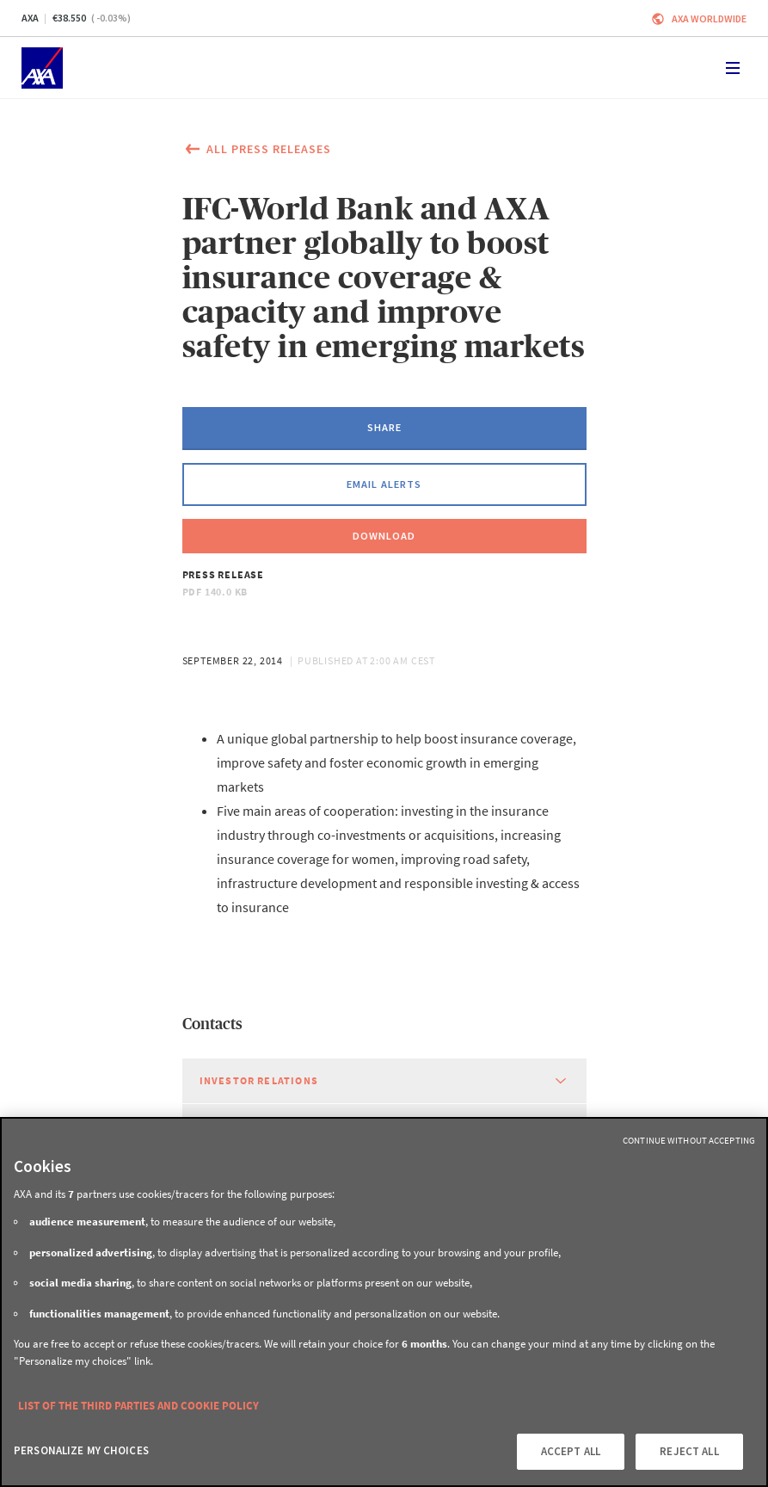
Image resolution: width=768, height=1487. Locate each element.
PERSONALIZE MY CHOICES (81, 1450)
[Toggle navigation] (732, 68)
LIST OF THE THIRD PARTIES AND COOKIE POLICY (138, 1405)
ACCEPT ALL (570, 1451)
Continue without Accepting (689, 1140)
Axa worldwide (709, 18)
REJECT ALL (689, 1451)
